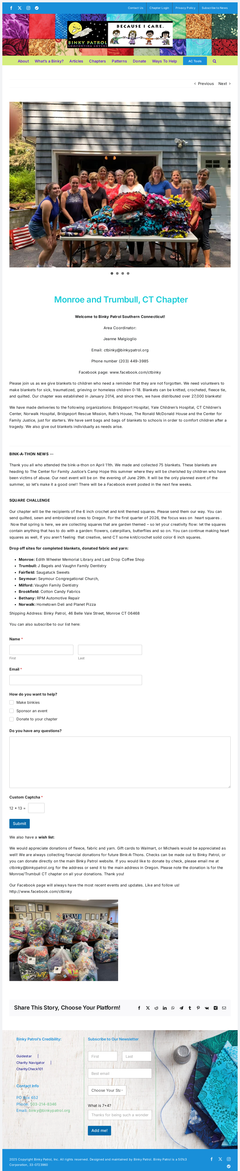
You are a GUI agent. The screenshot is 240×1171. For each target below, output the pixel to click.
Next (222, 83)
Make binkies (28, 702)
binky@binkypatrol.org (49, 1110)
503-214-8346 (43, 1104)
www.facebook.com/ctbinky (135, 372)
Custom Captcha (26, 797)
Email (15, 669)
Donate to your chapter (36, 719)
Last (81, 658)
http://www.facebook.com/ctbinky (40, 891)
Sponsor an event (31, 710)
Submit (19, 823)
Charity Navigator (30, 1063)
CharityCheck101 (29, 1069)
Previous (206, 83)
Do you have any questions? (35, 731)
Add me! (99, 1130)
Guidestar (24, 1056)
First (12, 658)
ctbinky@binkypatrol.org (126, 350)
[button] (214, 60)
